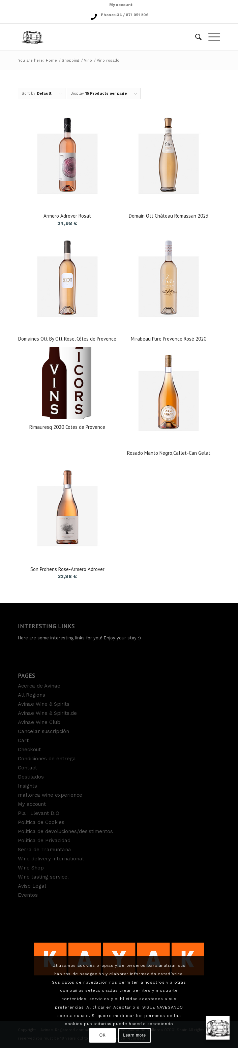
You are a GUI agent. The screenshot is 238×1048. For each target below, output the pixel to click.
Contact (27, 768)
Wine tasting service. (43, 877)
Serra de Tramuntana (44, 850)
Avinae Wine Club (39, 722)
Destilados (31, 777)
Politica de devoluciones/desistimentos (65, 831)
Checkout (29, 750)
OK (102, 1035)
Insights (27, 786)
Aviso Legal (32, 886)
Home (51, 60)
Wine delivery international (51, 859)
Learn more (134, 1035)
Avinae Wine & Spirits (43, 704)
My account (120, 5)
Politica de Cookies (41, 822)
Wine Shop (31, 868)
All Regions (31, 695)
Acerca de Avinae (39, 686)
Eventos (28, 895)
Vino (88, 60)
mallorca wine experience (50, 795)
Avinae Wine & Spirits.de (47, 713)
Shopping (70, 60)
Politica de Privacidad (44, 840)
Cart (23, 740)
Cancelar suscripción (43, 731)
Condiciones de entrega (47, 759)
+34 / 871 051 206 (131, 15)
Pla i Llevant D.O (38, 813)
